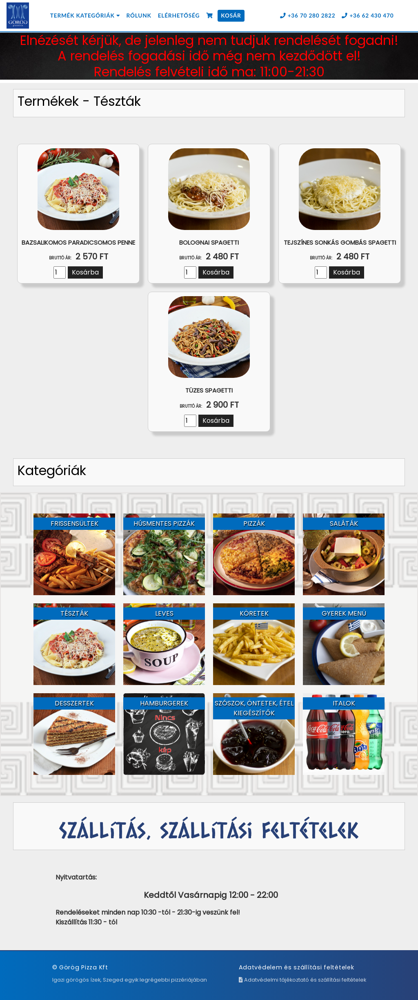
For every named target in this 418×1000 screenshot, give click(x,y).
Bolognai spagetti (209, 242)
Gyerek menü (344, 613)
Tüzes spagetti (209, 390)
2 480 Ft (209, 256)
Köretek (254, 613)
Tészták (74, 613)
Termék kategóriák (85, 15)
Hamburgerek (164, 703)
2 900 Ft (209, 405)
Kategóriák (52, 470)
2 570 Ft (78, 256)
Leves (164, 613)
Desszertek (74, 703)
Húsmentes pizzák (164, 523)
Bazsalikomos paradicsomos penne (78, 242)
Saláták (344, 523)
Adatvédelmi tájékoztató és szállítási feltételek (302, 979)
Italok (344, 703)
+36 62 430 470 (368, 15)
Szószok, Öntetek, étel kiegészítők (254, 708)
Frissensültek (74, 523)
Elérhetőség (179, 15)
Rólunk (139, 15)
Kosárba (85, 272)
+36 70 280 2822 (308, 15)
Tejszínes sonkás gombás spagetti (340, 242)
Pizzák (254, 523)
